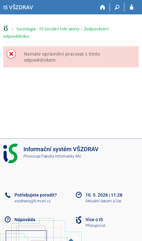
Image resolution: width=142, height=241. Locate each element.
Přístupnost (95, 225)
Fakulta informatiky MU (61, 156)
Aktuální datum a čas (103, 201)
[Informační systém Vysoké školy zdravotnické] (18, 7)
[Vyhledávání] (117, 7)
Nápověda (24, 219)
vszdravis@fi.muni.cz (32, 201)
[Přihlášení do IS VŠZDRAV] (131, 7)
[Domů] (102, 7)
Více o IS (94, 219)
